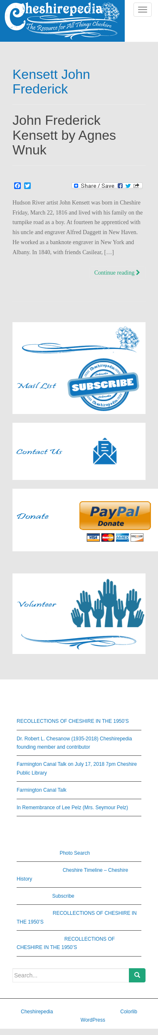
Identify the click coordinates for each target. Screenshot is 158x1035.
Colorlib (128, 1012)
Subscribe (63, 896)
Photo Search (74, 853)
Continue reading (117, 273)
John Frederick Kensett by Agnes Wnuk (64, 135)
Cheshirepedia (37, 1012)
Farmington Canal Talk (42, 790)
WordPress (93, 1020)
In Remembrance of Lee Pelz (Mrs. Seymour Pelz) (72, 807)
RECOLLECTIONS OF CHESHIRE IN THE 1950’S (73, 721)
